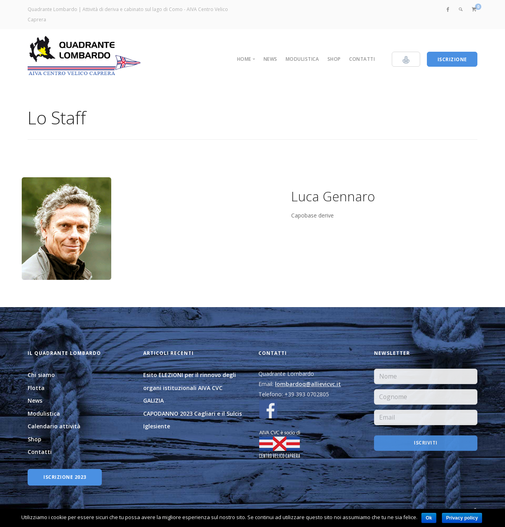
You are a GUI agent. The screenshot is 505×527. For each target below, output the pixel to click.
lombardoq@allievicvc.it (308, 384)
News (270, 59)
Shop (334, 59)
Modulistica (302, 59)
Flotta (36, 388)
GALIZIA (153, 400)
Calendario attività (54, 426)
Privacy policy (462, 518)
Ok (429, 518)
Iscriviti (426, 443)
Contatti (362, 59)
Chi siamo (41, 375)
